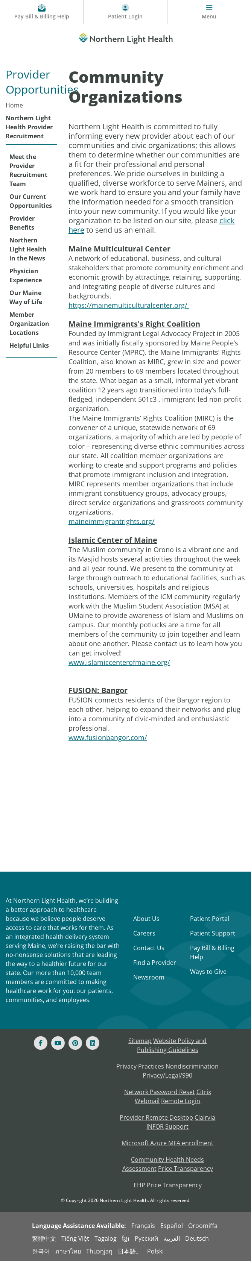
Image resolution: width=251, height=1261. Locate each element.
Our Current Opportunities (30, 201)
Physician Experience (25, 275)
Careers (144, 933)
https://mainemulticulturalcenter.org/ (128, 305)
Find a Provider (154, 962)
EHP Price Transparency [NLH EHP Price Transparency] (168, 1185)
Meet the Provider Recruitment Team (28, 170)
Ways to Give (208, 971)
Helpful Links (29, 345)
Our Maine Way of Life (25, 297)
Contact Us (148, 948)
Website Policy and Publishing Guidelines (172, 1045)
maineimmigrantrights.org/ (111, 521)
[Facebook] (40, 1043)
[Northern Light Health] (125, 37)
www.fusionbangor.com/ (107, 737)
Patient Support (212, 933)
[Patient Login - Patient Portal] (125, 12)
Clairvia (205, 1117)
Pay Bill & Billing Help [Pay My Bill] (212, 952)
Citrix (203, 1092)
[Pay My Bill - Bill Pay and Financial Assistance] (42, 12)
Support (177, 1126)
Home (14, 105)
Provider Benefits (22, 223)
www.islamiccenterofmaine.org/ (119, 662)
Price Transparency (185, 1168)
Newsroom (148, 977)
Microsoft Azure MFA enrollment (167, 1143)
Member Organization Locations (29, 323)
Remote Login (180, 1101)
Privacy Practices (140, 1066)
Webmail (147, 1101)
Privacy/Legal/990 (167, 1075)
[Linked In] (92, 1043)
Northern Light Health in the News (28, 249)
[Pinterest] (75, 1043)
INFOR (155, 1126)
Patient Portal (209, 918)
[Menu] (209, 12)
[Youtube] (58, 1043)
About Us (146, 918)
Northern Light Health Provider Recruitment (29, 127)
